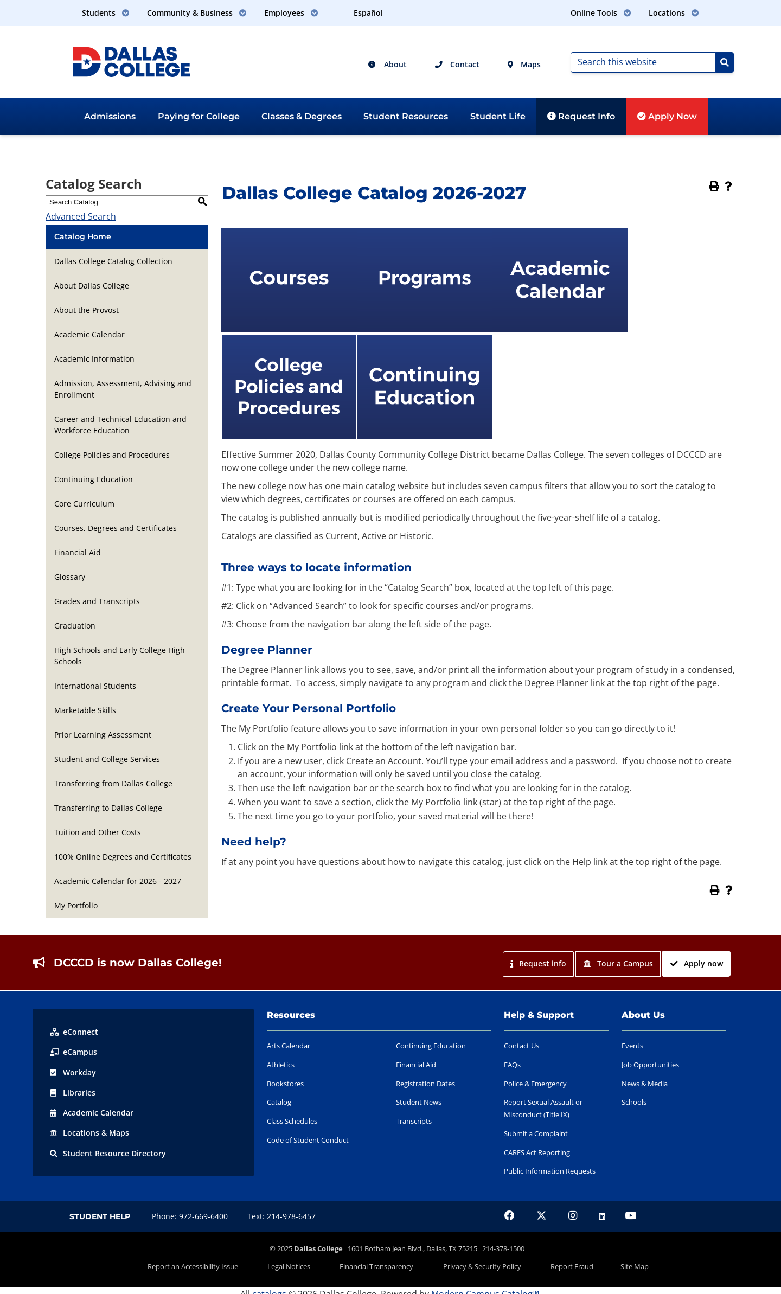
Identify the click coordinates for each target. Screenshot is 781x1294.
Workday (73, 1072)
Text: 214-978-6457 (281, 1216)
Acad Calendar (91, 1112)
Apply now (696, 963)
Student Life (498, 116)
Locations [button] (674, 13)
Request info (538, 963)
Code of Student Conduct (308, 1140)
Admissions (110, 116)
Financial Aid (77, 552)
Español (368, 13)
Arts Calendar (288, 1045)
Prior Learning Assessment (102, 734)
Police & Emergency (535, 1083)
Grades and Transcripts (97, 601)
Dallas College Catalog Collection (113, 261)
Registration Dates (425, 1083)
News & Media (645, 1083)
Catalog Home (82, 236)
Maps (524, 64)
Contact (457, 64)
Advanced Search (81, 216)
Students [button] (106, 13)
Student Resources (405, 116)
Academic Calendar (89, 334)
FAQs (512, 1064)
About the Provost (86, 310)
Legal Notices (307, 1263)
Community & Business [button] (197, 13)
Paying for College (199, 116)
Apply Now (667, 116)
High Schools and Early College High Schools (119, 656)
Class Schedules (292, 1121)
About (387, 64)
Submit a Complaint (536, 1133)
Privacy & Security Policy (476, 1263)
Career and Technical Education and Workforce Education (120, 424)
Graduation (74, 625)
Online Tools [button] (601, 13)
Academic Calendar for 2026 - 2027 (117, 881)
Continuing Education (93, 479)
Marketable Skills (85, 710)
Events (632, 1045)
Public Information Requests (550, 1171)
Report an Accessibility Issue (224, 1263)
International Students (95, 686)
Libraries (72, 1092)
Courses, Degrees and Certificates (115, 528)
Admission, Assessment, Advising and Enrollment (122, 389)
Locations (89, 1132)
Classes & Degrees (301, 116)
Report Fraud (553, 1263)
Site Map (603, 1263)
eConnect (74, 1032)
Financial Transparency (383, 1263)
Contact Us (521, 1045)
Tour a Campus (618, 963)
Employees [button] (291, 13)
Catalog (279, 1102)
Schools (634, 1102)
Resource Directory (108, 1152)
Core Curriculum (84, 503)
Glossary (69, 577)
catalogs (269, 1287)
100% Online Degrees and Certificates (122, 856)
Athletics (281, 1064)
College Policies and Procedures (112, 455)
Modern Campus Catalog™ (485, 1287)
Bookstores (285, 1083)
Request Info (581, 116)
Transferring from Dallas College (113, 783)
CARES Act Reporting (537, 1152)
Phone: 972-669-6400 (190, 1216)
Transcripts (414, 1121)
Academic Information (94, 359)
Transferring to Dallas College (108, 808)
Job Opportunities (650, 1064)
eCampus (73, 1052)
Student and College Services (107, 759)
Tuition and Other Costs (97, 832)
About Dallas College (91, 285)
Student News (418, 1102)
